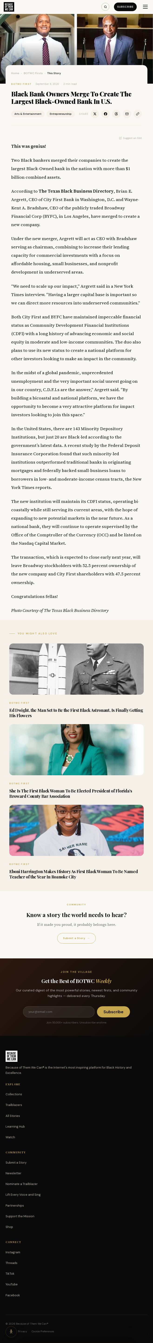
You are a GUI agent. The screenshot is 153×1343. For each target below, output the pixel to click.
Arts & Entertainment (27, 113)
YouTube (12, 1284)
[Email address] (59, 1011)
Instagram (13, 1252)
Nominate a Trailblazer (22, 1184)
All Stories (13, 1116)
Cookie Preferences (43, 1331)
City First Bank (58, 199)
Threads (11, 1263)
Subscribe (125, 6)
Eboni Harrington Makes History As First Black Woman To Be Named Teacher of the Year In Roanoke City (73, 874)
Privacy (22, 1331)
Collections (14, 1094)
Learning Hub (15, 1127)
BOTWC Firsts (33, 73)
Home (15, 73)
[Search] (105, 7)
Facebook (13, 1295)
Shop (9, 1227)
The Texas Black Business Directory (76, 191)
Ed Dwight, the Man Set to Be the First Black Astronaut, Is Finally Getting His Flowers (76, 712)
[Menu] (145, 7)
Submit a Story (76, 938)
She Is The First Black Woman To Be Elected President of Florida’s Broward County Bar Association (70, 793)
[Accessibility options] (11, 1331)
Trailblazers (14, 1105)
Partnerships (15, 1206)
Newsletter (13, 1173)
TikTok (10, 1274)
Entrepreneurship (61, 113)
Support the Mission (20, 1216)
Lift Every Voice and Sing (23, 1195)
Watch (10, 1137)
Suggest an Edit (130, 138)
